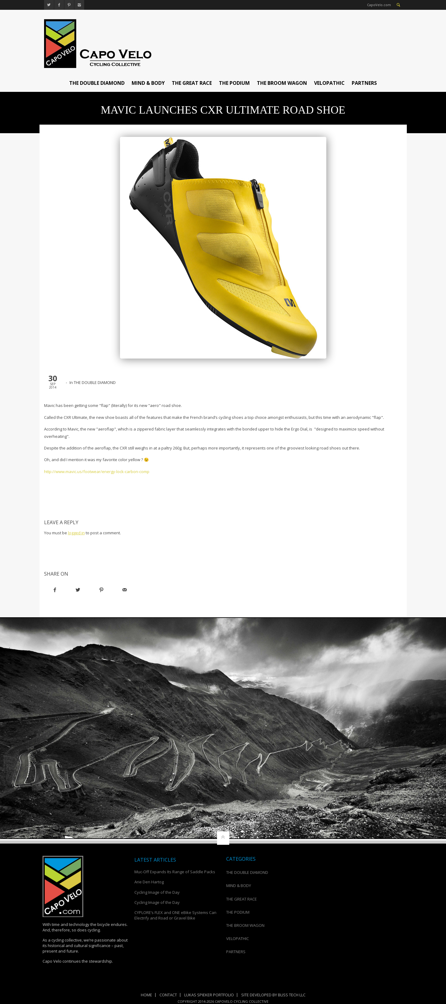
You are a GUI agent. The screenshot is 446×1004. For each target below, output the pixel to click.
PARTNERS (364, 83)
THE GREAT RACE (192, 83)
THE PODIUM (234, 83)
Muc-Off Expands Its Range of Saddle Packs (174, 871)
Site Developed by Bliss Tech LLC (273, 995)
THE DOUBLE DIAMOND (97, 83)
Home (146, 995)
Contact (168, 995)
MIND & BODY (148, 83)
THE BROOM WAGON (282, 83)
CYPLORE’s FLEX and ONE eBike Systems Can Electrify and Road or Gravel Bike (175, 915)
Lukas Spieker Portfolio (209, 995)
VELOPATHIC (329, 83)
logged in (76, 533)
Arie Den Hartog (149, 882)
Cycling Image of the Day (157, 892)
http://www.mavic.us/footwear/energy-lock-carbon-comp (96, 471)
